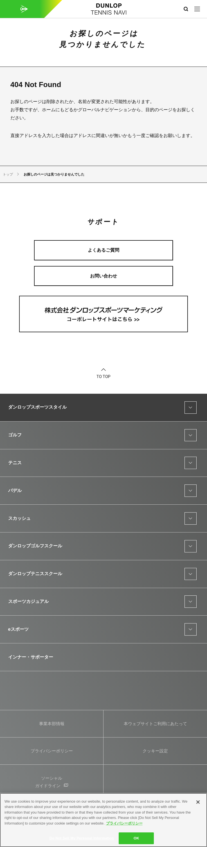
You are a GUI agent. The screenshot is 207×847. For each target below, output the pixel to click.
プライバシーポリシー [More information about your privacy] (124, 823)
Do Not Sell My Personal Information (82, 838)
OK (136, 838)
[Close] (198, 802)
